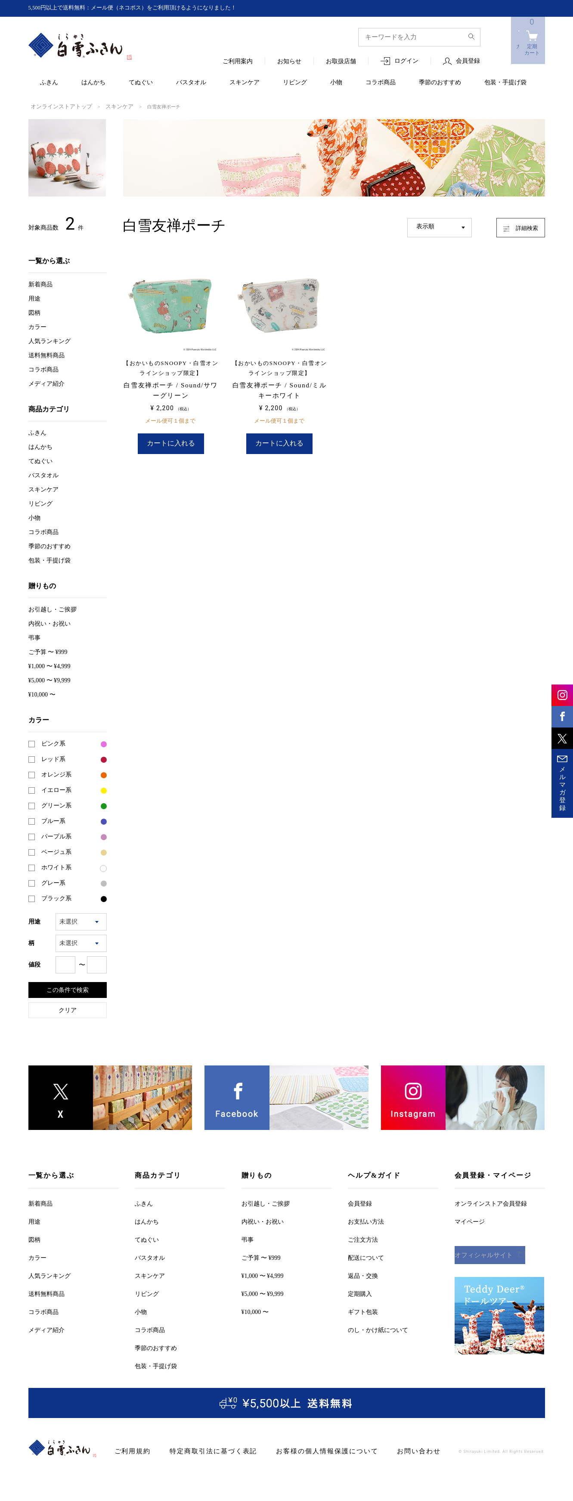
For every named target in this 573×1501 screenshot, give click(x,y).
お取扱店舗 (341, 61)
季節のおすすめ (440, 83)
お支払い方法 (366, 1221)
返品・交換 (363, 1275)
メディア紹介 (46, 383)
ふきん (49, 83)
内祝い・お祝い (49, 623)
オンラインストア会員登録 (491, 1203)
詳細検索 (512, 225)
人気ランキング (49, 340)
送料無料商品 (46, 354)
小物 (336, 83)
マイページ (470, 1221)
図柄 (34, 312)
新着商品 (40, 283)
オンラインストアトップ (57, 106)
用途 (34, 298)
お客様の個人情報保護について (306, 1450)
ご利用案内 (238, 61)
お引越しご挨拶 (52, 608)
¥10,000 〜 (42, 694)
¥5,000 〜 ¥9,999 (49, 679)
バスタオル (191, 83)
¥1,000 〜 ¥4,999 (49, 665)
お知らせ (289, 61)
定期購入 (360, 1293)
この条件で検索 (67, 988)
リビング (295, 83)
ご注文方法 (363, 1239)
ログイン (406, 61)
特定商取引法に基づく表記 (203, 1450)
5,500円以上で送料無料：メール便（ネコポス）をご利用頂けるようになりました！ (140, 8)
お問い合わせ (389, 1450)
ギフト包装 (363, 1311)
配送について (366, 1257)
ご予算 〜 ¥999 (48, 651)
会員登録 (468, 61)
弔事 (34, 637)
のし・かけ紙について (378, 1329)
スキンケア (244, 83)
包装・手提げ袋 (505, 83)
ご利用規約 (131, 1450)
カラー (37, 326)
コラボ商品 (380, 83)
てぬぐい (141, 83)
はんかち (93, 83)
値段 (34, 964)
